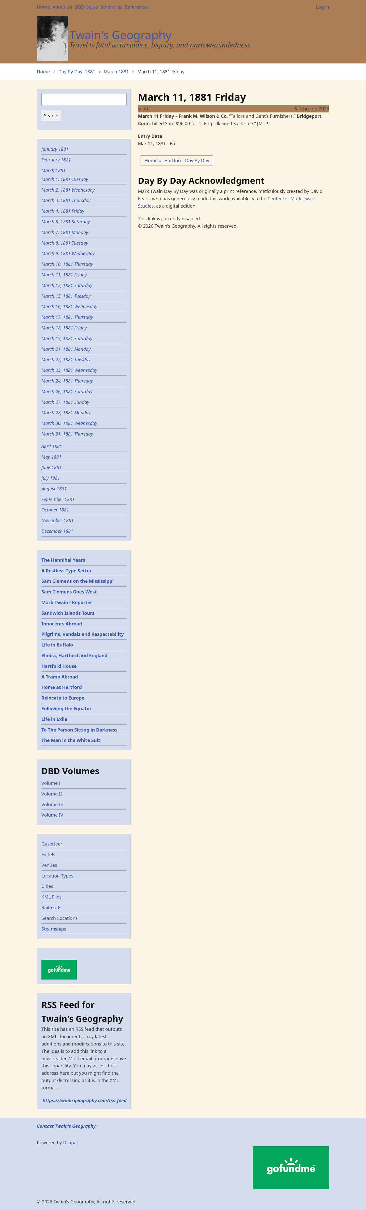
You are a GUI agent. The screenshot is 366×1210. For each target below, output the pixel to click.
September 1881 (57, 499)
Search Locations (59, 918)
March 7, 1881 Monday (64, 232)
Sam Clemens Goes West (69, 592)
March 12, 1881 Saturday (66, 285)
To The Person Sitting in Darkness (79, 730)
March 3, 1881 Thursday (66, 200)
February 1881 (56, 160)
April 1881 (51, 446)
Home (43, 7)
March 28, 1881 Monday (66, 412)
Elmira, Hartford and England (74, 655)
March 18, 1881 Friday (64, 328)
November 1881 (57, 520)
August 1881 (54, 489)
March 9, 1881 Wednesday (68, 253)
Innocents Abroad (61, 624)
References (136, 7)
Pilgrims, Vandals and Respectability (82, 634)
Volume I (50, 783)
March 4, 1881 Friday (63, 211)
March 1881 (116, 72)
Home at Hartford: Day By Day (177, 160)
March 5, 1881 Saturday (65, 222)
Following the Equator (66, 708)
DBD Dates (86, 7)
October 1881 (55, 510)
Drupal (70, 1142)
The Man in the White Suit (70, 740)
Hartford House (59, 666)
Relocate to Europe (62, 698)
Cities (47, 886)
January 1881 (54, 149)
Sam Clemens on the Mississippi (77, 581)
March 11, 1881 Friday (64, 275)
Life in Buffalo (57, 645)
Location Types (57, 876)
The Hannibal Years (63, 560)
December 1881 (57, 531)
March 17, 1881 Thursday (67, 317)
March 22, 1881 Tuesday (66, 359)
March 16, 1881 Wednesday (69, 306)
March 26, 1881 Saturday (66, 391)
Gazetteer (52, 844)
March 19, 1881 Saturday (66, 338)
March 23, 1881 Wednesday (69, 370)
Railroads (51, 907)
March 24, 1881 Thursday (67, 381)
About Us (62, 7)
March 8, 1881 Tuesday (64, 243)
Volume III (52, 804)
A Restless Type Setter (66, 571)
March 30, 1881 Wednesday (69, 423)
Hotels (48, 854)
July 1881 (50, 478)
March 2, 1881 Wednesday (68, 190)
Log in (322, 7)
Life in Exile (54, 719)
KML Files (51, 897)
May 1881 (51, 457)
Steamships (53, 929)
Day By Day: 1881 (76, 72)
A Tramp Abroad (59, 677)
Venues (49, 865)
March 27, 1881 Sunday (65, 402)
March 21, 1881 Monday (66, 349)
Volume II (51, 794)
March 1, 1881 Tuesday (64, 179)
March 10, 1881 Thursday (67, 264)
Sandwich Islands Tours (67, 613)
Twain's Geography (120, 35)
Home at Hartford (61, 687)
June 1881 (51, 467)
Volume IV (52, 815)
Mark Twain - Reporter (66, 602)
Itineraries (111, 7)
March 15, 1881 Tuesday (66, 296)
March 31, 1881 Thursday (67, 434)
